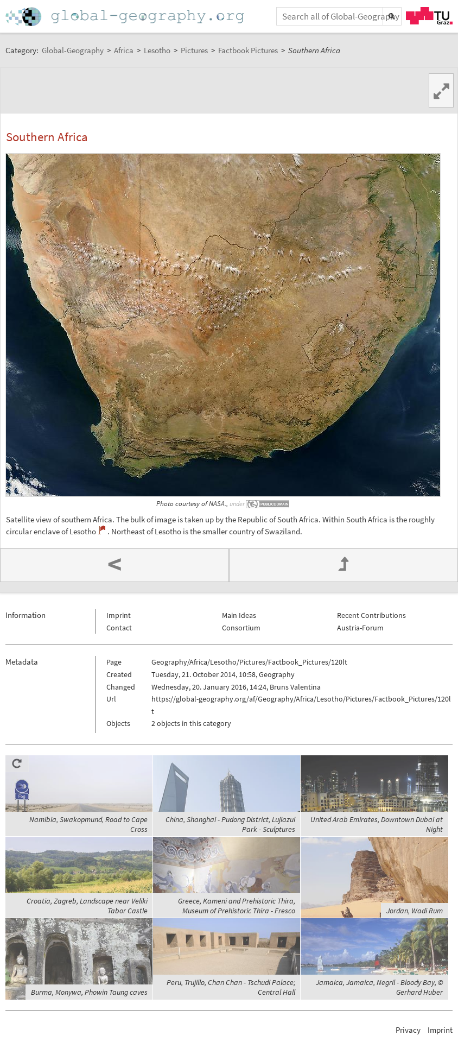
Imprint (118, 615)
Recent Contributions (371, 615)
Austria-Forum (360, 628)
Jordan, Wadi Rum (414, 910)
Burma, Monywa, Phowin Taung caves (89, 992)
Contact (119, 628)
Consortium (241, 628)
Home (125, 16)
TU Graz (429, 15)
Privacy (408, 1030)
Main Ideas (239, 615)
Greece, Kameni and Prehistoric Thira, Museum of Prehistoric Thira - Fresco (236, 905)
